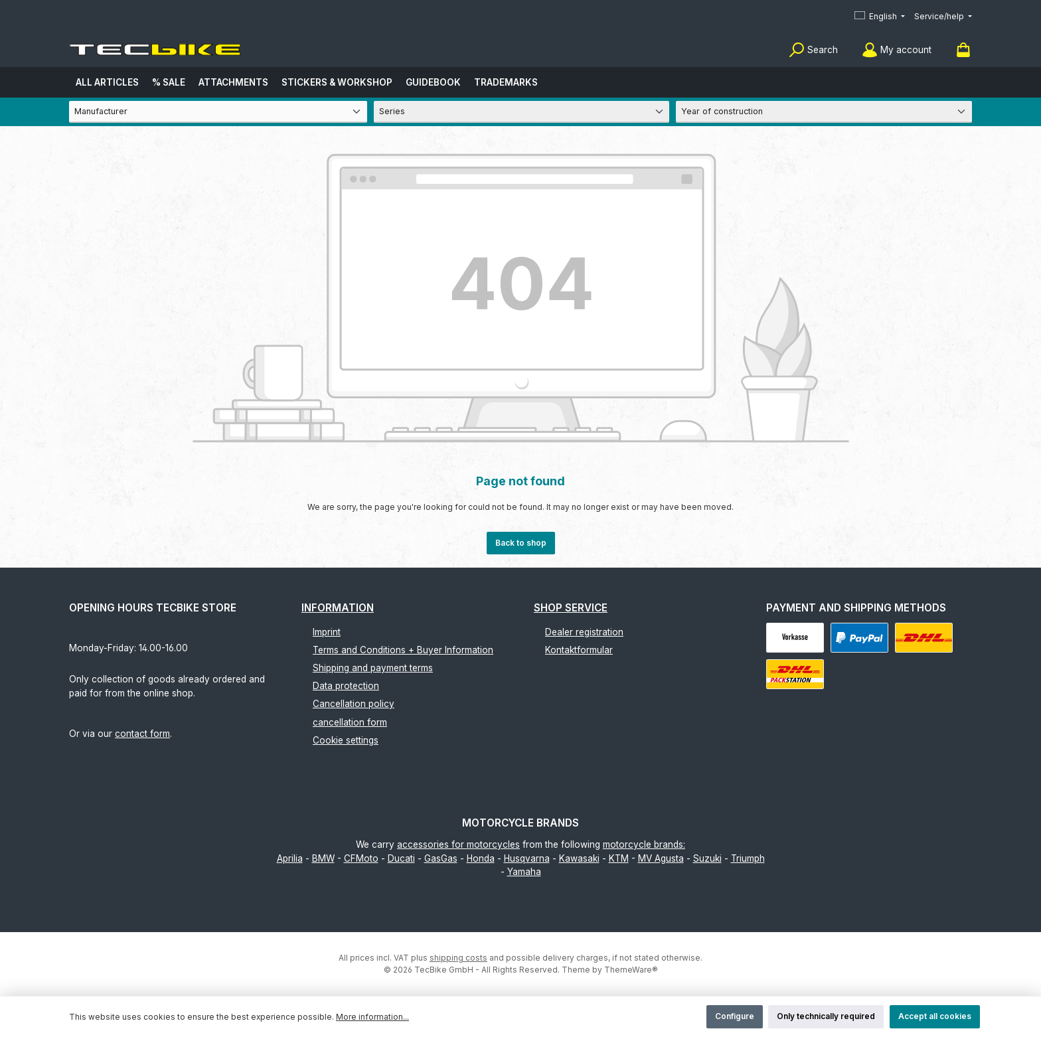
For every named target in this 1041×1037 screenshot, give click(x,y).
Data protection (346, 685)
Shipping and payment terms (373, 668)
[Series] (522, 112)
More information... (372, 1017)
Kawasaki (579, 858)
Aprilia (290, 858)
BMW (323, 858)
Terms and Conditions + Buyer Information (403, 650)
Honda (481, 858)
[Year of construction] (824, 112)
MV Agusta (661, 858)
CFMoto (361, 858)
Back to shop (520, 543)
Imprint (327, 632)
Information (337, 607)
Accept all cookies (934, 1016)
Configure (734, 1016)
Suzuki (707, 858)
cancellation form (350, 722)
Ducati (401, 858)
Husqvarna (527, 858)
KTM (619, 858)
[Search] (813, 50)
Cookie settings (345, 740)
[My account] (896, 50)
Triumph (748, 858)
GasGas (440, 858)
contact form (142, 733)
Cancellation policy (353, 703)
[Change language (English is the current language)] (879, 17)
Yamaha (524, 871)
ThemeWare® (631, 970)
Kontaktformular (579, 650)
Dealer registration (584, 632)
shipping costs (458, 958)
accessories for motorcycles (458, 844)
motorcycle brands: (644, 844)
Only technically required (826, 1016)
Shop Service (570, 607)
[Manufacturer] (218, 112)
